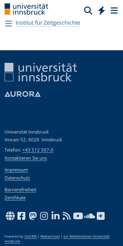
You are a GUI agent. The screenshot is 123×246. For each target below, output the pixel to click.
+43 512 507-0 (37, 150)
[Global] (99, 9)
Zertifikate (15, 198)
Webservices (50, 236)
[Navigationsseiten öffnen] (8, 23)
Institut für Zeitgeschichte (48, 22)
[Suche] (88, 10)
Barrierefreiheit (20, 189)
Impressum (16, 170)
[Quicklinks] (102, 10)
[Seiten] (114, 10)
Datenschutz (17, 178)
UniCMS (30, 236)
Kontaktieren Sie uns (26, 158)
